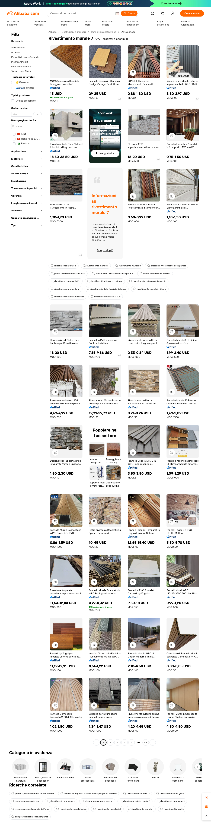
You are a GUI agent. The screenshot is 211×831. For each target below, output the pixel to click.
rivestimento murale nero (25, 801)
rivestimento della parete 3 (135, 801)
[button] (117, 13)
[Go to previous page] (96, 742)
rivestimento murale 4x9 (171, 801)
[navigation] (26, 387)
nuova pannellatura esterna (155, 273)
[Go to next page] (152, 742)
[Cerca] (129, 13)
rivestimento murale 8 (128, 265)
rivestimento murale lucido (71, 809)
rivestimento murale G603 (105, 296)
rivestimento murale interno (97, 801)
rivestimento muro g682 (170, 793)
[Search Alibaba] (81, 13)
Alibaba (52, 31)
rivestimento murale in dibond (149, 289)
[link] (206, 797)
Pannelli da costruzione (103, 31)
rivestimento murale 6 (95, 265)
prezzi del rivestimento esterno (68, 273)
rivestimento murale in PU (65, 281)
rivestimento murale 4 (141, 809)
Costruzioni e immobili (74, 31)
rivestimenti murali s (172, 809)
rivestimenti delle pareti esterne (105, 281)
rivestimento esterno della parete (147, 281)
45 (145, 742)
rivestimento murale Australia (67, 296)
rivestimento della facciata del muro (106, 289)
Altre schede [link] (129, 31)
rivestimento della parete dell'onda (30, 809)
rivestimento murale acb (61, 801)
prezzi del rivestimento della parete (166, 265)
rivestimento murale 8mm (65, 289)
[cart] (163, 13)
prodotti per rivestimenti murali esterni (32, 793)
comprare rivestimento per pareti (29, 816)
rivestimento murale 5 (63, 265)
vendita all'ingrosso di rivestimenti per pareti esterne (88, 793)
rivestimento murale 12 (136, 793)
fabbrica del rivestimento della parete (112, 273)
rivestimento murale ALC (107, 809)
